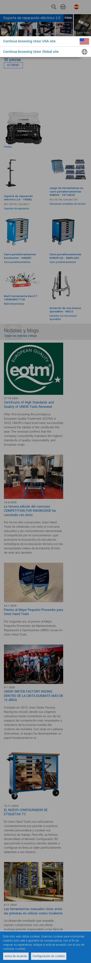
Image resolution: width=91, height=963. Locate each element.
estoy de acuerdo (16, 956)
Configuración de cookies (49, 956)
